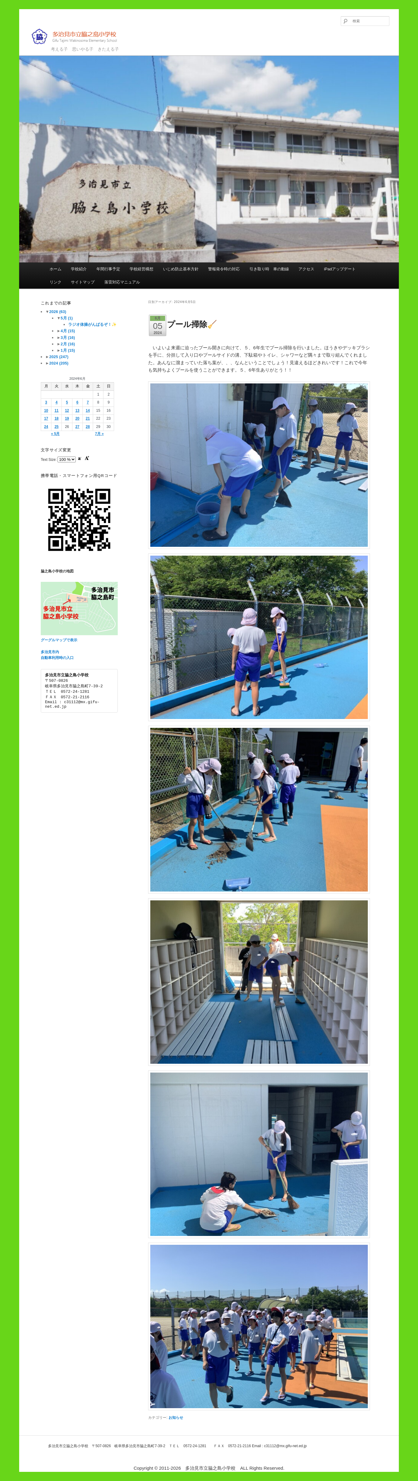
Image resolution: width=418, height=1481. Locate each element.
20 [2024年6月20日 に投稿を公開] (77, 418)
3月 (68, 337)
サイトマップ (83, 282)
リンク (55, 282)
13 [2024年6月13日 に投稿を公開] (77, 410)
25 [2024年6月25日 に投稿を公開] (56, 427)
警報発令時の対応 (224, 269)
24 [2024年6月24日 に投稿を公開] (46, 427)
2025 (58, 356)
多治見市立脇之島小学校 (78, 36)
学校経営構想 (141, 269)
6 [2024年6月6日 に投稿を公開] (77, 402)
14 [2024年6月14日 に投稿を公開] (88, 410)
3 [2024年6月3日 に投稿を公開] (46, 402)
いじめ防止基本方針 (181, 269)
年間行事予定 (108, 269)
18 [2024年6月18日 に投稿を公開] (56, 418)
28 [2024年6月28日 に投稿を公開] (88, 427)
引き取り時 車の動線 (269, 269)
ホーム (55, 269)
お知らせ (176, 1417)
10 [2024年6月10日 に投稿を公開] (46, 410)
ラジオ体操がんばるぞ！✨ (92, 324)
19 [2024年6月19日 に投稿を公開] (67, 418)
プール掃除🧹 (192, 324)
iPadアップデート (340, 269)
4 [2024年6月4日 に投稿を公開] (56, 402)
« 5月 (55, 434)
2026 (57, 311)
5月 (67, 318)
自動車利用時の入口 (57, 658)
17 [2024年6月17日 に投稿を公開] (46, 418)
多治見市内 (50, 652)
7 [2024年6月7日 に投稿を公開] (88, 402)
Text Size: (49, 459)
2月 (68, 344)
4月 (68, 331)
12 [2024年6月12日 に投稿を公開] (67, 410)
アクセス (306, 269)
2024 (58, 363)
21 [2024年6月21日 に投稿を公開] (88, 418)
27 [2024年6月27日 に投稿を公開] (77, 427)
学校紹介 (79, 269)
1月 (68, 350)
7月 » (99, 434)
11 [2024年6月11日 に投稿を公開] (56, 410)
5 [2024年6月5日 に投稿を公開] (67, 402)
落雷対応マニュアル (122, 282)
